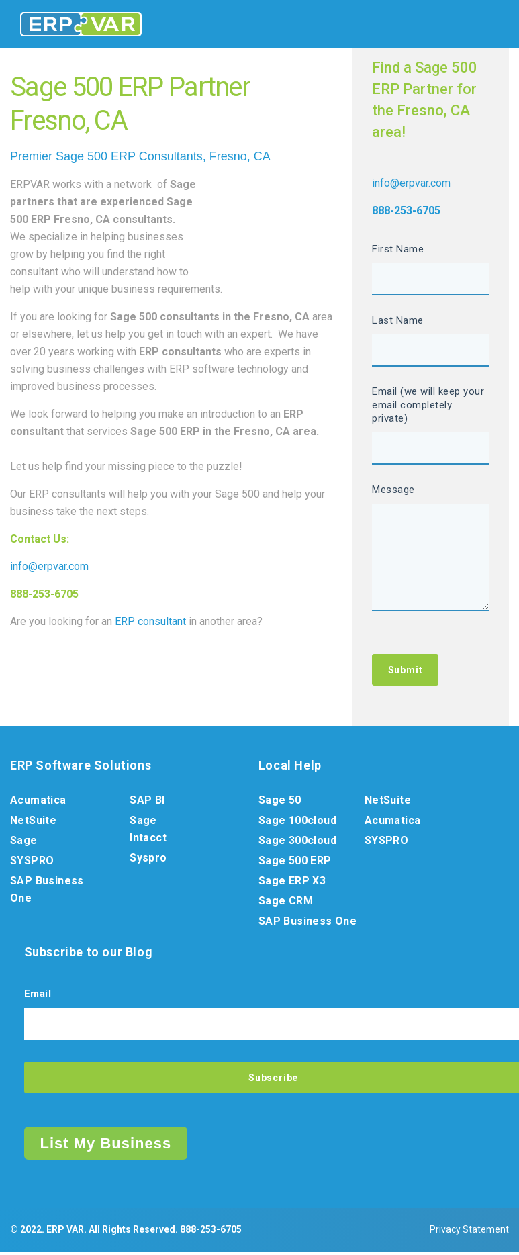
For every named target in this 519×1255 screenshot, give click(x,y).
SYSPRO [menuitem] (32, 863)
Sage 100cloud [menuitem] (297, 823)
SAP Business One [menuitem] (47, 892)
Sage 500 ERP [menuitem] (295, 863)
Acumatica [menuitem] (38, 802)
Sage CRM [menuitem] (285, 903)
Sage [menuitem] (24, 843)
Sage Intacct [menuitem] (148, 832)
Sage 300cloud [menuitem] (297, 843)
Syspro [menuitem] (148, 860)
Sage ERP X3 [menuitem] (292, 883)
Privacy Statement (469, 1232)
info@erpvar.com (49, 566)
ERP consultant (150, 621)
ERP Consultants (157, 156)
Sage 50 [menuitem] (279, 802)
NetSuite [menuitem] (33, 823)
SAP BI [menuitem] (147, 802)
